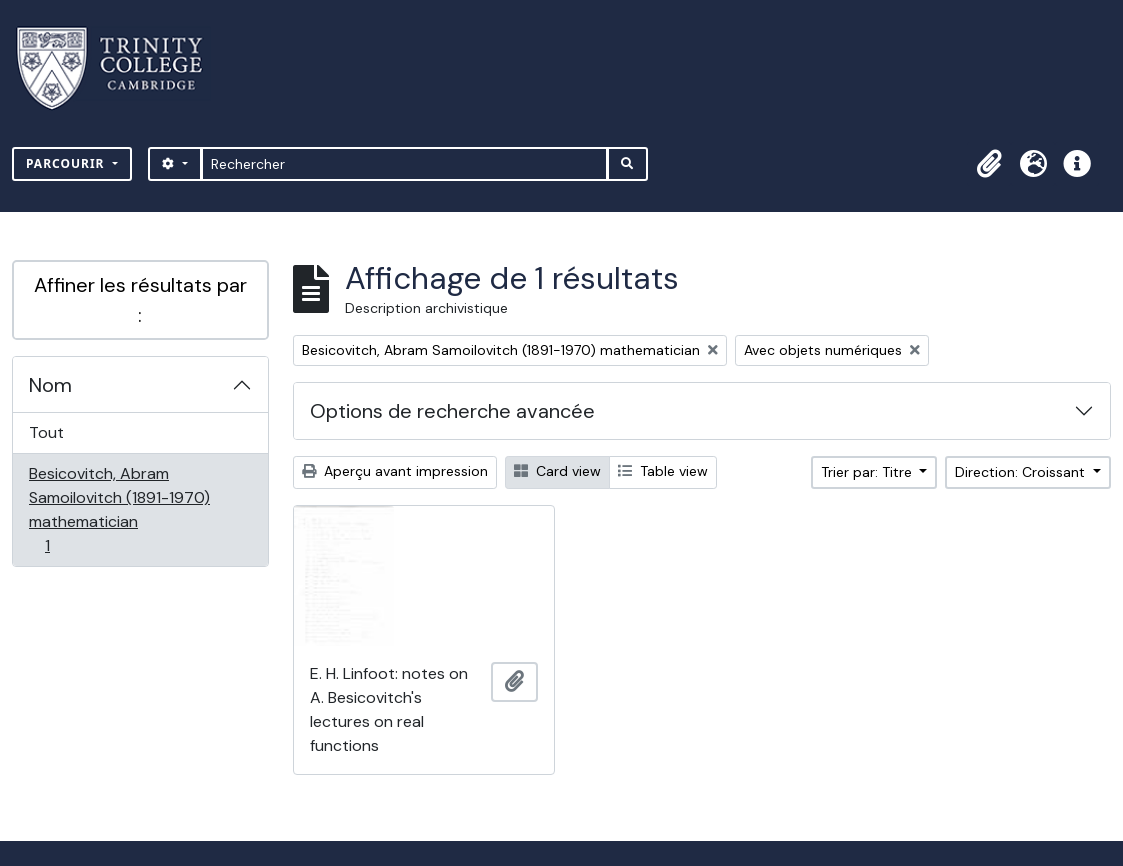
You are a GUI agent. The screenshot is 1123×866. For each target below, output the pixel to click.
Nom (50, 385)
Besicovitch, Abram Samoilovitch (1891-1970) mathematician (119, 509)
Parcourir (67, 163)
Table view (663, 471)
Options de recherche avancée (452, 411)
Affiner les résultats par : (140, 300)
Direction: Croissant (1022, 472)
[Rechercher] (404, 164)
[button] (989, 164)
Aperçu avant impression (395, 471)
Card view (557, 471)
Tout (46, 432)
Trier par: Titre (868, 472)
